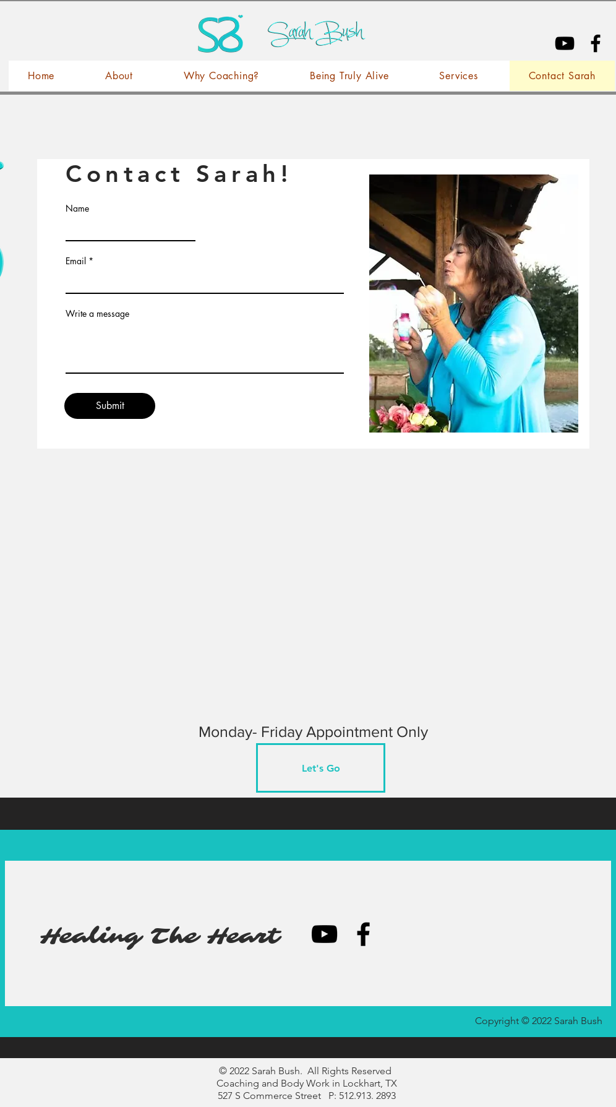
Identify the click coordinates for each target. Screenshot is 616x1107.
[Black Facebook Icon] (595, 43)
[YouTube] (564, 43)
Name (77, 208)
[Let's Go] (320, 768)
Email (76, 261)
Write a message (97, 313)
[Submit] (109, 406)
